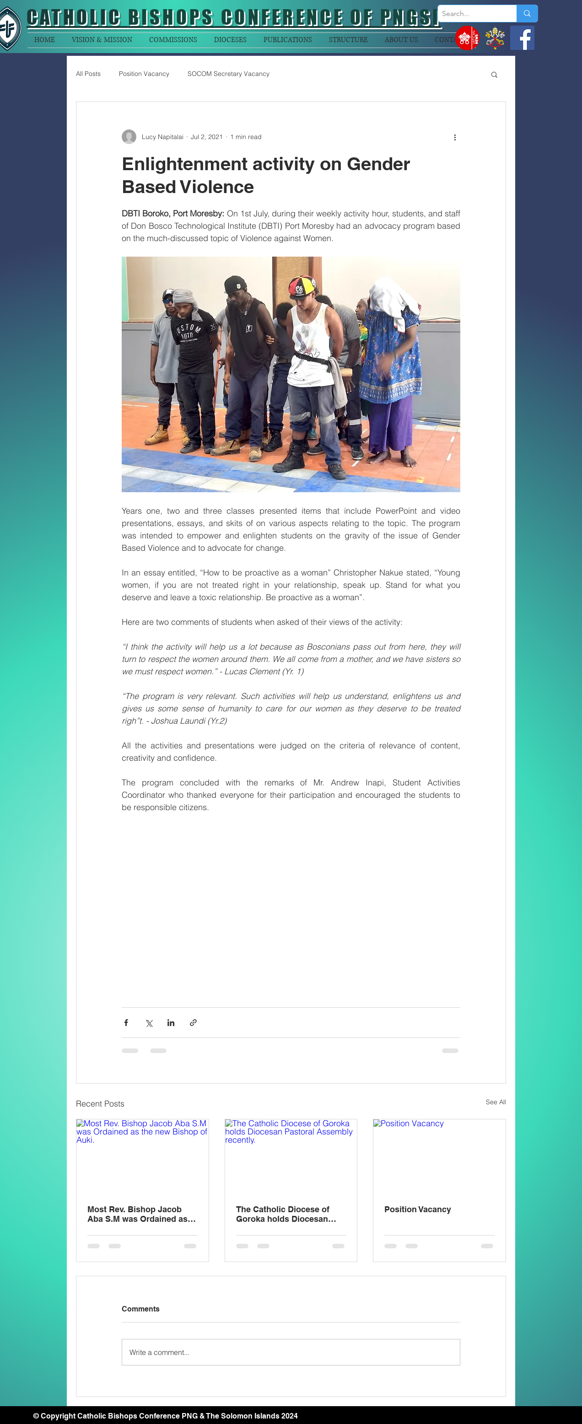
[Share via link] (193, 1022)
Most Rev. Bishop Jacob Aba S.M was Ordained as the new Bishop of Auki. (137, 1214)
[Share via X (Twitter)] (148, 1022)
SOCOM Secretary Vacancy (228, 74)
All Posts (88, 74)
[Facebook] (522, 38)
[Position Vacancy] (439, 1156)
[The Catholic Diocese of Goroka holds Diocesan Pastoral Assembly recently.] (291, 1156)
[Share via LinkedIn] (171, 1022)
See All (496, 1102)
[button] (494, 74)
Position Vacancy (144, 74)
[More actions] (454, 136)
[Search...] (470, 13)
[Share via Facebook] (126, 1022)
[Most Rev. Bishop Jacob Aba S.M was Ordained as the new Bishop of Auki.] (142, 1156)
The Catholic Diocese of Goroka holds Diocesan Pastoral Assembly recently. (290, 1214)
